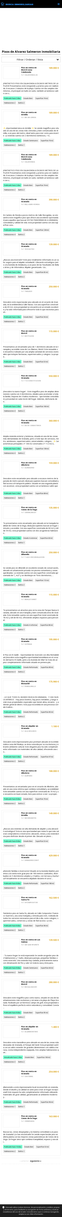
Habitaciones (9, 103)
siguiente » (35, 1161)
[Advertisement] (31, 28)
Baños (20, 103)
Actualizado (8, 1057)
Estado (26, 98)
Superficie (39, 98)
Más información (36, 1214)
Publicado (8, 98)
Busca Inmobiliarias (19, 4)
